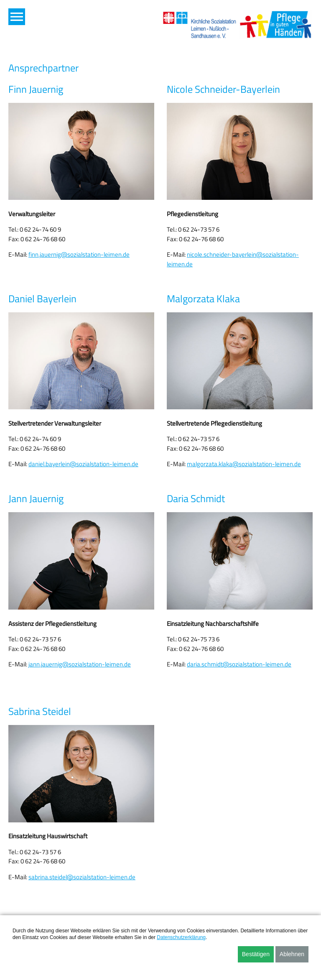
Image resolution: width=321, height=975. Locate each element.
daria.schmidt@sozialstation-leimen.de (239, 664)
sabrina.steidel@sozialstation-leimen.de (81, 877)
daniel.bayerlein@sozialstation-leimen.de (83, 464)
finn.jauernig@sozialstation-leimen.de (79, 254)
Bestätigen (256, 954)
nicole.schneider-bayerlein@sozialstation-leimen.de (233, 259)
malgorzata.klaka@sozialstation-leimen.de (244, 464)
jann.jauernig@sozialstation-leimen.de (79, 664)
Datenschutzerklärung (181, 937)
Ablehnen (292, 954)
